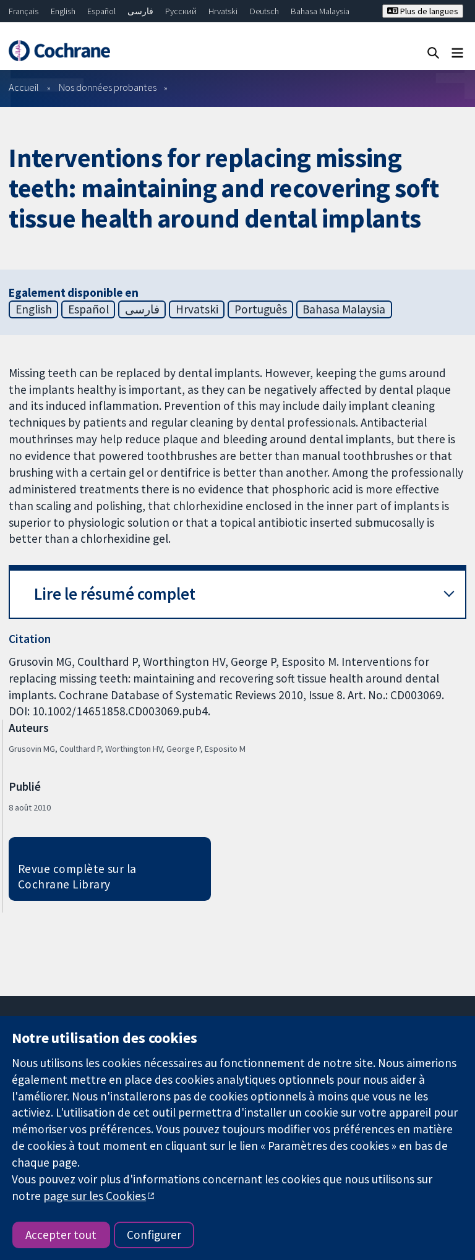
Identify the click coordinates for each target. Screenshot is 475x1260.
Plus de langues (422, 11)
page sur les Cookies (94, 1195)
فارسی (140, 11)
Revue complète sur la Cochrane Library (77, 876)
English (63, 11)
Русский (181, 11)
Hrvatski (223, 11)
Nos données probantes (107, 87)
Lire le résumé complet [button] (114, 594)
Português (260, 309)
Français (23, 11)
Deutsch (264, 11)
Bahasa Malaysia (320, 11)
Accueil (24, 87)
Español (101, 11)
